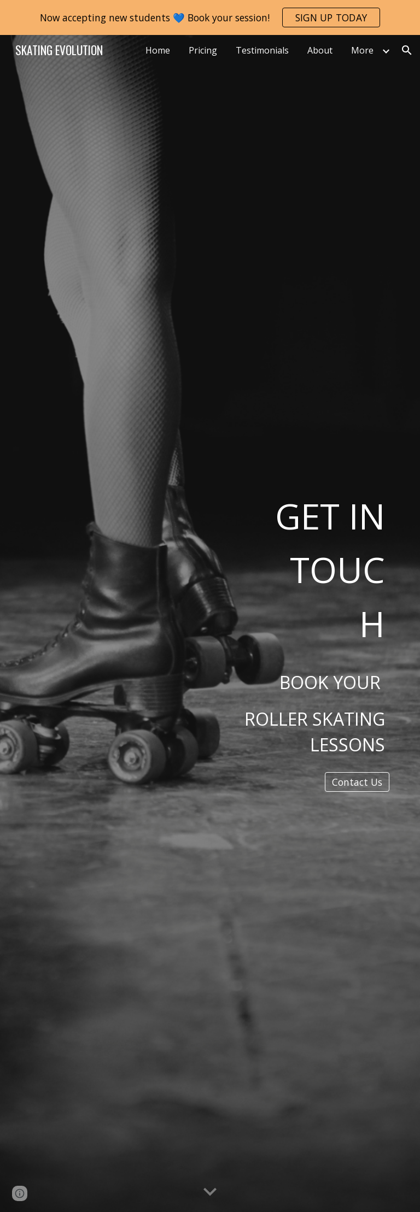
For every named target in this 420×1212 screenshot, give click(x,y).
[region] (210, 17)
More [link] (362, 50)
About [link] (319, 50)
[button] (407, 50)
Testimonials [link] (262, 50)
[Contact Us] (357, 782)
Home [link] (157, 50)
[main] (301, 614)
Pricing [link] (203, 50)
